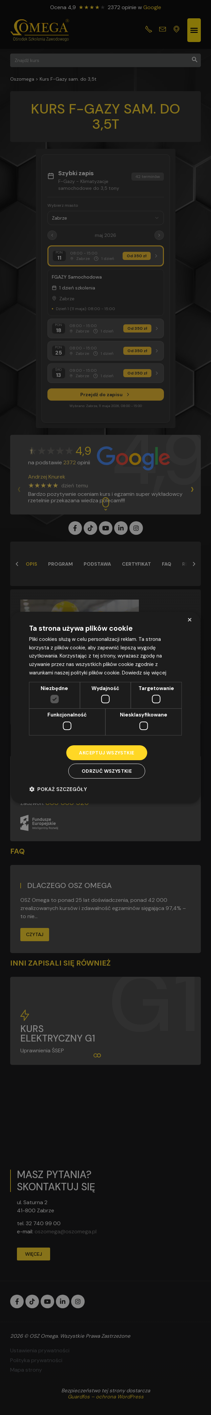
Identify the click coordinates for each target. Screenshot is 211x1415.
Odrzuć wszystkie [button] (107, 771)
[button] (58, 789)
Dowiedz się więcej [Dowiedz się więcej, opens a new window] (144, 672)
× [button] (189, 619)
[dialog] (105, 708)
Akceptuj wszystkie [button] (106, 753)
